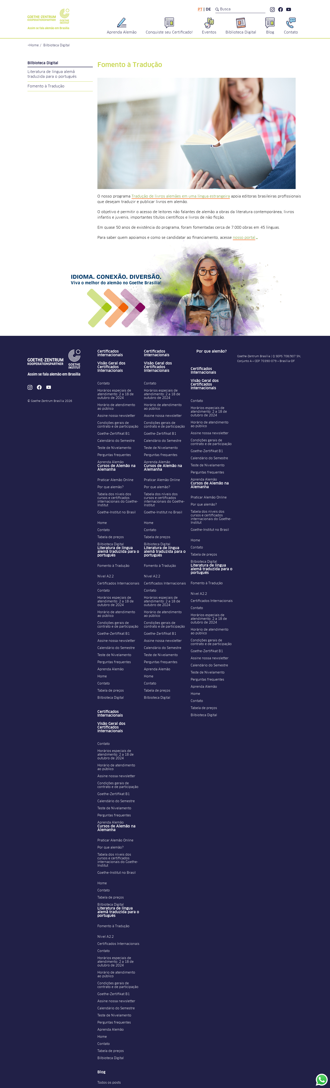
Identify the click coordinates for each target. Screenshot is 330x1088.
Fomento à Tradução (46, 86)
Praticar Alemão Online (115, 480)
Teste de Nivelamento (114, 448)
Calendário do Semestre (116, 440)
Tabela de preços (110, 537)
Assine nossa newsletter (116, 415)
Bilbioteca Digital (56, 45)
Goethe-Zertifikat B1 (113, 433)
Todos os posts (109, 1082)
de (208, 9)
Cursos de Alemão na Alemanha (116, 467)
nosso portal (244, 237)
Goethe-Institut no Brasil (116, 512)
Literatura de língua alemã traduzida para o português (52, 74)
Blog (101, 1072)
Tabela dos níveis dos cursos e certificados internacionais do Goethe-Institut (117, 500)
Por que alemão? (110, 487)
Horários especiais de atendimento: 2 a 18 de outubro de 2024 (115, 394)
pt (200, 9)
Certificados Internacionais (110, 353)
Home (34, 45)
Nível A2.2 (105, 576)
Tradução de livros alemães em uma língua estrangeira (181, 196)
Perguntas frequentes (114, 455)
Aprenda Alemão (110, 462)
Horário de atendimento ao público (116, 406)
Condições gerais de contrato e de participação (117, 424)
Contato (103, 383)
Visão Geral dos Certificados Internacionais (111, 367)
